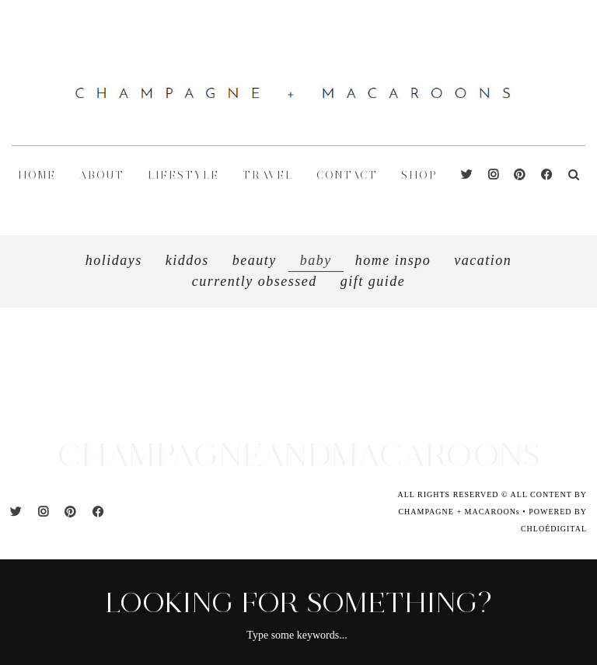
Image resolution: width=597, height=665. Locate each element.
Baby (316, 260)
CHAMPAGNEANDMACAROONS (298, 455)
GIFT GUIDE (373, 281)
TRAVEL (268, 175)
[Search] (573, 175)
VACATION (482, 260)
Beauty (254, 260)
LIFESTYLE (183, 175)
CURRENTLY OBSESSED (254, 281)
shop (419, 175)
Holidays (114, 260)
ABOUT (101, 175)
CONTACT (347, 175)
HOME (37, 175)
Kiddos (187, 260)
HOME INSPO (393, 260)
